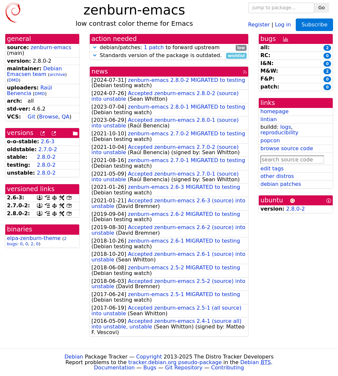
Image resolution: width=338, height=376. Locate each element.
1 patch (154, 47)
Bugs (149, 367)
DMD (14, 80)
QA (66, 117)
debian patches (280, 184)
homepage (274, 111)
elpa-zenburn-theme (34, 238)
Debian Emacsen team (34, 71)
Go (322, 7)
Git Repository (183, 367)
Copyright (149, 357)
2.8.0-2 (46, 157)
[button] (94, 47)
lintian (268, 119)
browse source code (286, 148)
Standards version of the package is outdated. (169, 55)
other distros (277, 176)
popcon (270, 140)
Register (259, 24)
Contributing (227, 367)
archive (57, 74)
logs (285, 127)
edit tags (272, 168)
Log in (283, 24)
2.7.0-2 (47, 149)
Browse (48, 117)
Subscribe (314, 24)
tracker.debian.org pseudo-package (175, 362)
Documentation (114, 367)
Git (31, 117)
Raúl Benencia (29, 90)
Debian (73, 357)
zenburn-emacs (51, 47)
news (99, 71)
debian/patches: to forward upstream (169, 48)
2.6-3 (47, 141)
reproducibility (279, 132)
